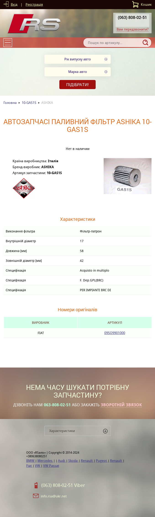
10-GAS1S (29, 102)
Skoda (73, 460)
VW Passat (51, 465)
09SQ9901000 (114, 333)
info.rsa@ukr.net (54, 496)
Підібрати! (77, 84)
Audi (62, 460)
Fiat (29, 465)
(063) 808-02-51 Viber (63, 485)
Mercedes (45, 460)
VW (38, 465)
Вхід (14, 4)
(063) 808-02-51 (132, 17)
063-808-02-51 (57, 405)
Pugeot (102, 460)
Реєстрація (34, 4)
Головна (10, 102)
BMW (30, 460)
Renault (87, 460)
